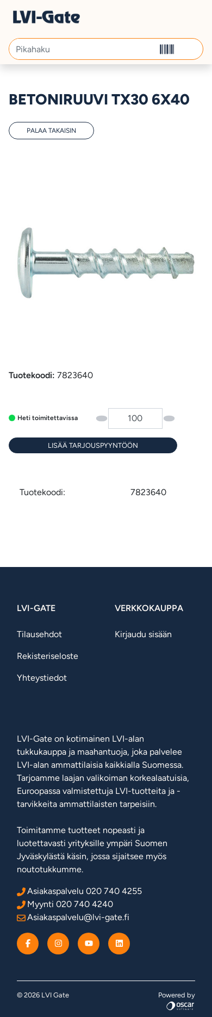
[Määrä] (135, 418)
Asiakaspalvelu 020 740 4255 (79, 891)
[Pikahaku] (82, 49)
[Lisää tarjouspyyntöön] (93, 445)
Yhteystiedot (42, 678)
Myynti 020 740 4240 (65, 904)
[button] (190, 49)
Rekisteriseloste (47, 656)
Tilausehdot (39, 634)
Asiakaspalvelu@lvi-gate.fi (73, 917)
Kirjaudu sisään (143, 634)
